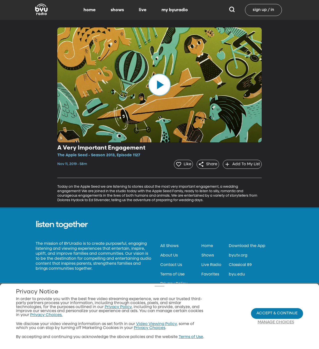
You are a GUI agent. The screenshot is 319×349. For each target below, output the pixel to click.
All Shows (169, 245)
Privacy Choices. (46, 315)
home (89, 10)
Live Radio (211, 263)
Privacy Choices (149, 328)
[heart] (175, 163)
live (143, 10)
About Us (169, 254)
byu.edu (237, 273)
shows (117, 10)
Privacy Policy (173, 282)
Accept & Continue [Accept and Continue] (277, 313)
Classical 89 (240, 263)
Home (207, 245)
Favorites (210, 273)
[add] (241, 163)
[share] (203, 163)
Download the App (247, 245)
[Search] (232, 10)
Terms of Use (172, 273)
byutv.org (238, 254)
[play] (159, 85)
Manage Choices (276, 322)
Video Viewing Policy (156, 324)
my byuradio (174, 10)
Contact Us (171, 263)
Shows (207, 254)
